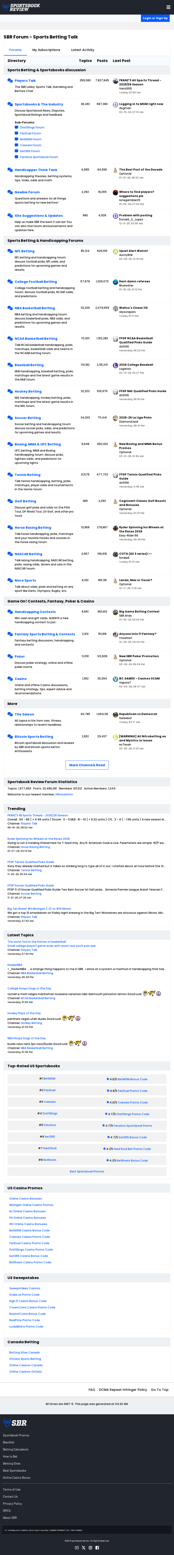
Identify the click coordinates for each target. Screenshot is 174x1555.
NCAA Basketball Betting (36, 338)
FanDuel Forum (30, 133)
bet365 (50, 1137)
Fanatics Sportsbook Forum (39, 157)
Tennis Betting (27, 474)
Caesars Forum (30, 145)
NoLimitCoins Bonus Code (27, 1314)
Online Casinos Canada (26, 1365)
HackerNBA (14, 965)
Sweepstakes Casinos (24, 1288)
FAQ (92, 1389)
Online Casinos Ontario (25, 1372)
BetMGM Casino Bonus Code (29, 1230)
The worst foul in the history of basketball (36, 942)
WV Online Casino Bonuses (28, 1224)
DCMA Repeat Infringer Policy (123, 1389)
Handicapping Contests (35, 612)
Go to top (160, 1389)
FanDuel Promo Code (132, 1091)
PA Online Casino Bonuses (27, 1218)
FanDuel (50, 1090)
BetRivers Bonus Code (132, 1160)
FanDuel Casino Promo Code (29, 1243)
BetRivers (49, 1160)
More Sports (25, 580)
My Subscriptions (46, 50)
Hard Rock (50, 1148)
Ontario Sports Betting (25, 1359)
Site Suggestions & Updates (39, 215)
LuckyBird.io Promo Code (26, 1326)
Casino (21, 679)
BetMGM (49, 1078)
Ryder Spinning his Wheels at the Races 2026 (38, 839)
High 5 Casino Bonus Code (27, 1301)
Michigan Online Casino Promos (31, 1205)
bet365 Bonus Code (133, 1137)
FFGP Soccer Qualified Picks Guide (30, 885)
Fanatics (50, 1125)
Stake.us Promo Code (24, 1295)
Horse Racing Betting (33, 527)
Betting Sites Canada (24, 1352)
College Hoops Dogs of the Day (29, 988)
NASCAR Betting (28, 554)
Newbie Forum (27, 192)
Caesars (50, 1102)
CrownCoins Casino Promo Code (32, 1307)
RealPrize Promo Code (24, 1320)
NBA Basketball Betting (35, 308)
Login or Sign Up (155, 18)
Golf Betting (25, 501)
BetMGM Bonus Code (132, 1079)
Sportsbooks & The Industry (39, 104)
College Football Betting (36, 281)
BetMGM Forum (30, 139)
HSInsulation (64, 794)
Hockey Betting (28, 391)
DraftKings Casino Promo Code (31, 1249)
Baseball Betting (29, 365)
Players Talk (25, 80)
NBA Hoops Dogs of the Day (26, 1038)
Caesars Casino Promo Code (29, 1237)
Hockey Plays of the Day (24, 1013)
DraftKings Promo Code (132, 1114)
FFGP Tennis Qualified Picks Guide (30, 862)
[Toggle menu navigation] (168, 7)
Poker (20, 656)
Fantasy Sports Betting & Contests (45, 634)
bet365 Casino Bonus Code (28, 1256)
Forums (15, 50)
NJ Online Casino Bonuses (27, 1211)
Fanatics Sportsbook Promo (133, 1126)
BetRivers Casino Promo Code (30, 1262)
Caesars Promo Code (133, 1102)
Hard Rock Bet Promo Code (132, 1149)
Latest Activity (82, 50)
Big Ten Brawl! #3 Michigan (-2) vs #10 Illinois (39, 909)
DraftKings (50, 1113)
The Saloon (24, 714)
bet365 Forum (30, 151)
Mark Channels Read (87, 765)
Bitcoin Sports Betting (34, 736)
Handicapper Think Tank (36, 170)
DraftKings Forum (32, 127)
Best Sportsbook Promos (87, 1171)
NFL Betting (24, 251)
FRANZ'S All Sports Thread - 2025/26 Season (37, 815)
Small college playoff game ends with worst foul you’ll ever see (51, 946)
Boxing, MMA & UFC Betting (38, 444)
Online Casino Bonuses (25, 1198)
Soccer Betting (28, 418)
